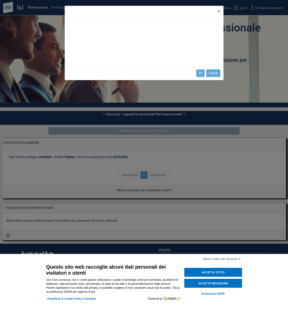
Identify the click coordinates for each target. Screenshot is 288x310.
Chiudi (213, 73)
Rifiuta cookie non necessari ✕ (222, 258)
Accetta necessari (213, 283)
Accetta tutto (213, 272)
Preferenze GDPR (213, 293)
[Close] (219, 11)
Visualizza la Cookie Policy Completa (71, 298)
